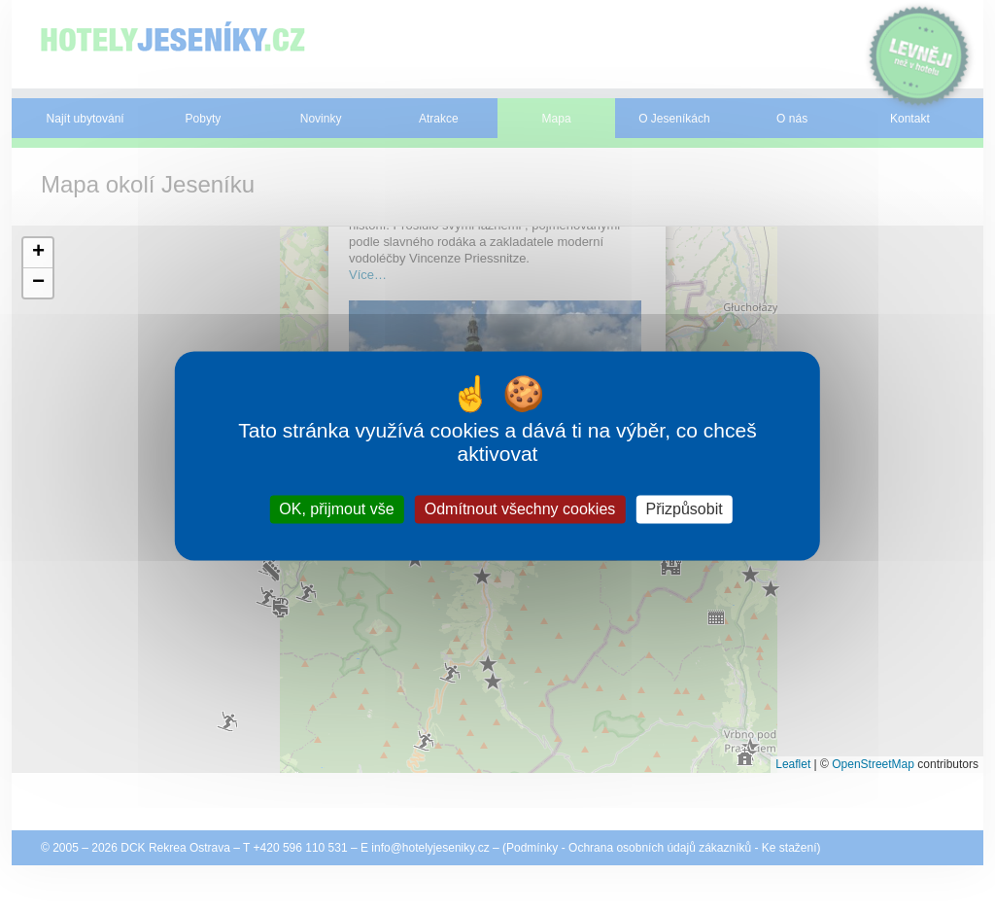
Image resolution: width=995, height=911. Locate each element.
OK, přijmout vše (336, 509)
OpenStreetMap (873, 764)
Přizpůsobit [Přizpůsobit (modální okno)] (683, 509)
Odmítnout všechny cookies (520, 509)
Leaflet (792, 764)
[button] (37, 253)
